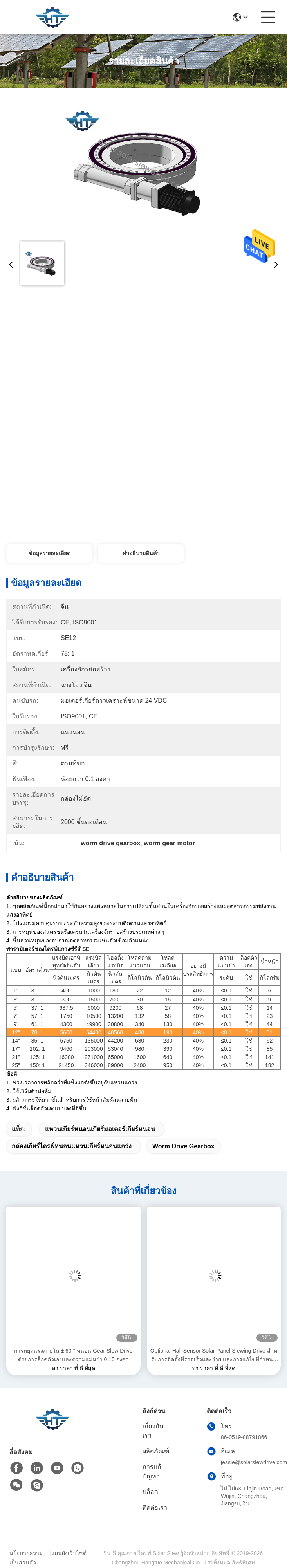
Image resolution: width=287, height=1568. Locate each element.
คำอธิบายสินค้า (141, 553)
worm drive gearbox (183, 1146)
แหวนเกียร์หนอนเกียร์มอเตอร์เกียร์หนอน (100, 1129)
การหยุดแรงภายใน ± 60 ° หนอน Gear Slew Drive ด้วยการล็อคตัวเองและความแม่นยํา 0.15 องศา (73, 1355)
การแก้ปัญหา (152, 1471)
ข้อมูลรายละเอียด (49, 553)
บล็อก (150, 1492)
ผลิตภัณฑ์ (156, 1451)
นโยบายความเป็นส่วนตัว (26, 1558)
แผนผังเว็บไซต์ (69, 1553)
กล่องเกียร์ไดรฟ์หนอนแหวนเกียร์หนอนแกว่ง (72, 1146)
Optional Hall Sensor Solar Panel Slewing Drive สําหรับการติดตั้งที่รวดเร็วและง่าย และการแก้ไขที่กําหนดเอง (213, 1356)
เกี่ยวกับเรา (153, 1431)
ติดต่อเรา (155, 1507)
